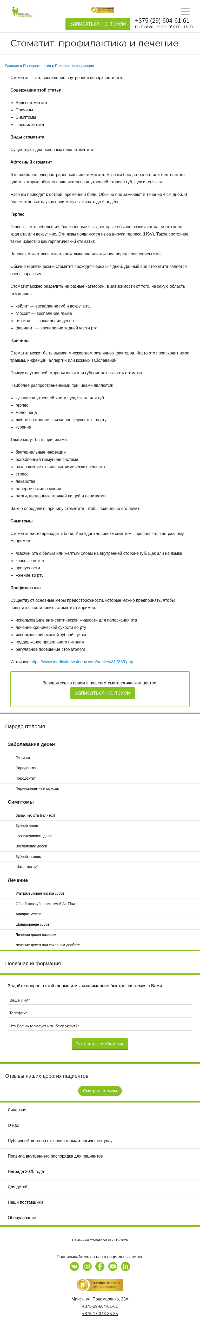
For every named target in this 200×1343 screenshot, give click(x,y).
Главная (12, 66)
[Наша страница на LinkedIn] (125, 1266)
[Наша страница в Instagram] (87, 1266)
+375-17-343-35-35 (100, 1313)
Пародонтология (25, 726)
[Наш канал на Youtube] (112, 1266)
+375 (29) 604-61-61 (162, 20)
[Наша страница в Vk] (74, 1266)
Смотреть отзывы (100, 1091)
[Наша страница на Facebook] (99, 1266)
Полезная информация (33, 963)
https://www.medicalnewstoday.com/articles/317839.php (81, 662)
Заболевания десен (31, 744)
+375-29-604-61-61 (100, 1306)
